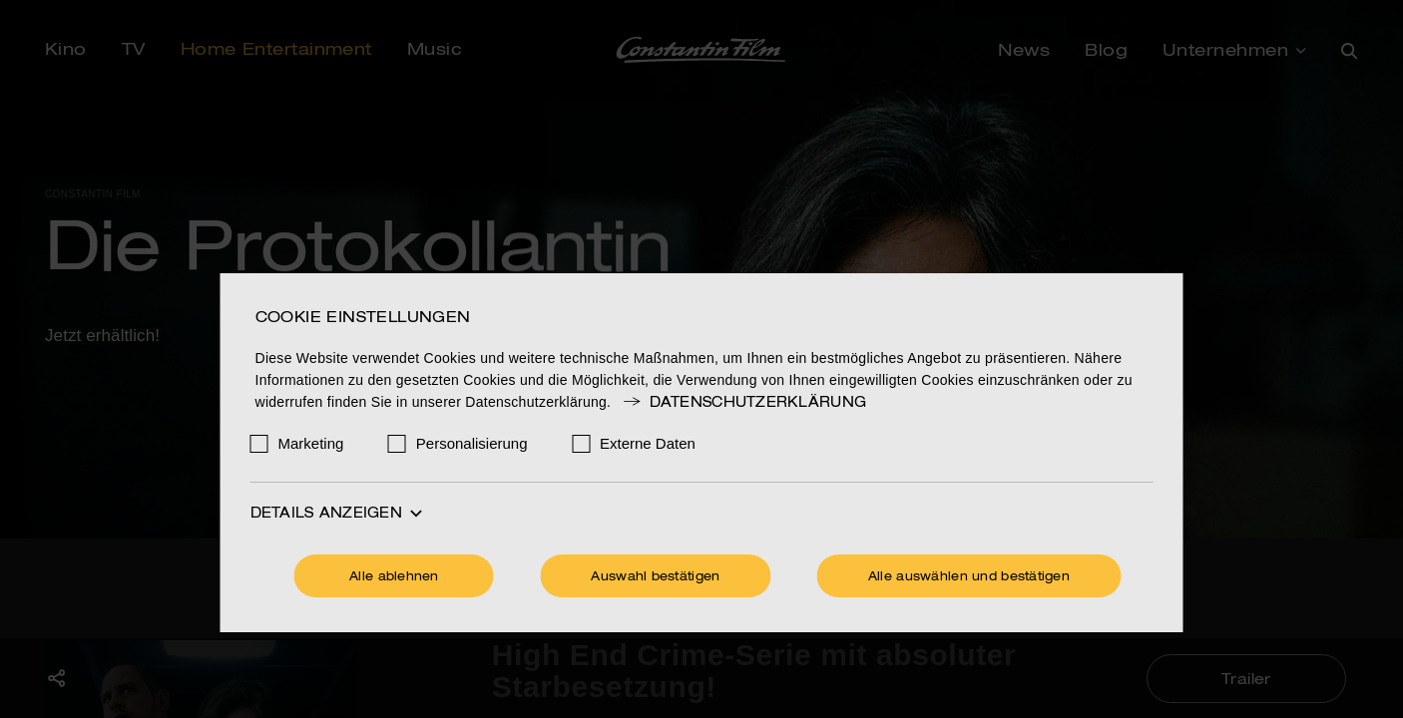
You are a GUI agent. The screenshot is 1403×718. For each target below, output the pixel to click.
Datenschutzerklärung (743, 403)
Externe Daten (648, 443)
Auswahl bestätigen (655, 577)
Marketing (311, 443)
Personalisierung (472, 443)
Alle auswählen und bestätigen (969, 577)
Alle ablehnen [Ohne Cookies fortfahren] (394, 577)
